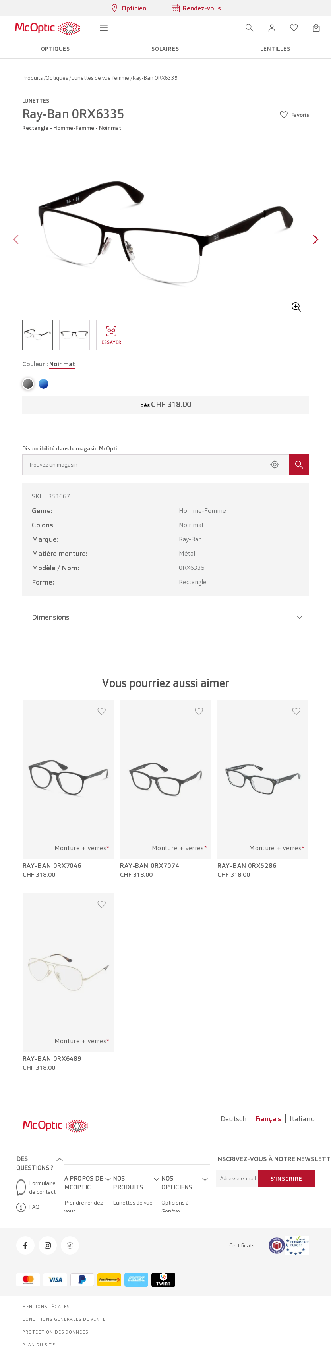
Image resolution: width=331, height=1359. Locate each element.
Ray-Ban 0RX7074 (149, 866)
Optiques (57, 77)
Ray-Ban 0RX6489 (52, 1059)
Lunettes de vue (133, 1202)
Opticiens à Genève (175, 1207)
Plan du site (38, 1344)
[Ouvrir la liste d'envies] (294, 28)
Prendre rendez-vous (84, 1207)
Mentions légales (46, 1306)
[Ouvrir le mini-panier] (316, 28)
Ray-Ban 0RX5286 (247, 866)
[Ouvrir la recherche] (249, 28)
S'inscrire (286, 1178)
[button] (272, 28)
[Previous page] (17, 240)
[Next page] (313, 240)
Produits (33, 77)
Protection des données (55, 1332)
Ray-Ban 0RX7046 (52, 866)
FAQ (27, 1207)
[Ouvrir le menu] (103, 28)
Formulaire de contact (36, 1187)
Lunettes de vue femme (100, 77)
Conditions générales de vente (64, 1319)
